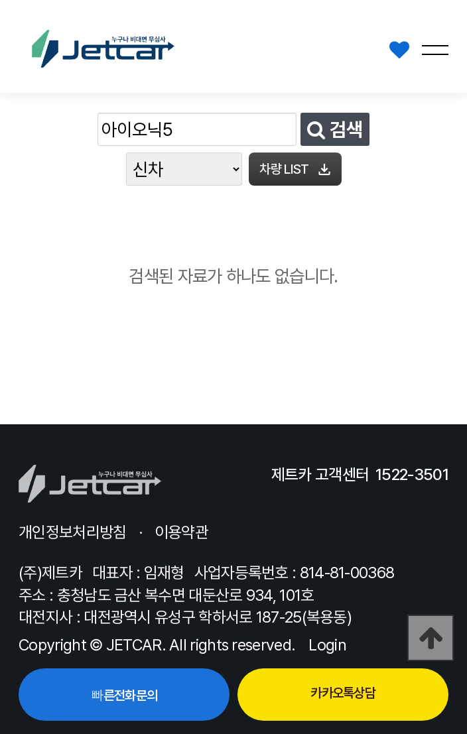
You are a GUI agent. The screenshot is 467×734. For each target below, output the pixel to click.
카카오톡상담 (342, 693)
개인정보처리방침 (72, 532)
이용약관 (181, 532)
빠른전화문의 (123, 695)
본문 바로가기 (0, 0)
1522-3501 (411, 474)
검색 (335, 129)
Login (327, 644)
